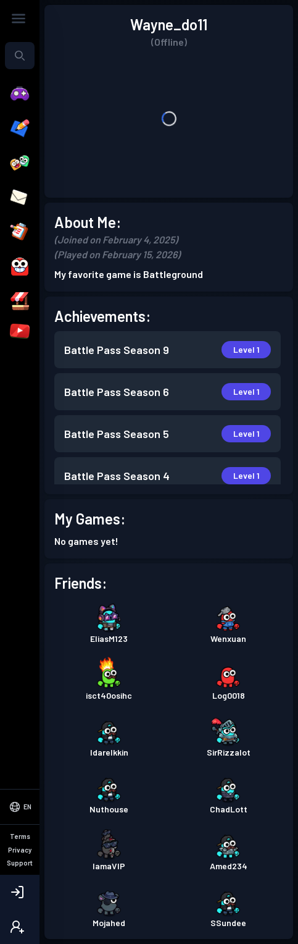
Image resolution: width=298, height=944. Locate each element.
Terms (20, 836)
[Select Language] (20, 806)
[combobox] (20, 55)
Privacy (19, 850)
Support (20, 863)
